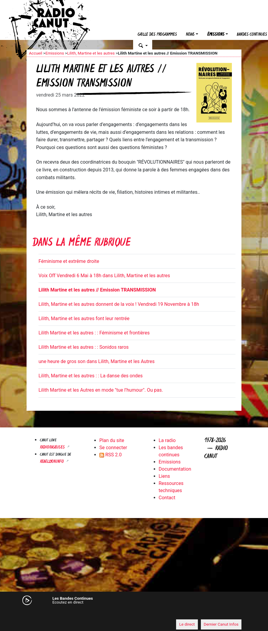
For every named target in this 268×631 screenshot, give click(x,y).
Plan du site (111, 440)
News (190, 34)
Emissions (54, 53)
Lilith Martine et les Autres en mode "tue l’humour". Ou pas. (100, 390)
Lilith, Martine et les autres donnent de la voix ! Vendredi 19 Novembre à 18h (118, 304)
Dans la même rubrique (81, 243)
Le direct (187, 624)
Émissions (215, 34)
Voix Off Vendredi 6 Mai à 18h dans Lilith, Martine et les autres (104, 275)
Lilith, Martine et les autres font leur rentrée (84, 318)
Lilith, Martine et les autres (91, 53)
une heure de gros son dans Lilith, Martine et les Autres (96, 361)
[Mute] (34, 613)
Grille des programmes (157, 34)
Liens (164, 476)
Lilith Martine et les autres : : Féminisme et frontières (94, 333)
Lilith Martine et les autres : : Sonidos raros (83, 347)
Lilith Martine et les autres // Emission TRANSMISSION (97, 290)
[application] (134, 613)
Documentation (175, 469)
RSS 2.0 (110, 455)
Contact (167, 497)
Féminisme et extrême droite (68, 261)
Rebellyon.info (52, 461)
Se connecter (113, 447)
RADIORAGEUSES (53, 447)
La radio (167, 440)
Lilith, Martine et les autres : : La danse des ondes (90, 376)
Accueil (35, 53)
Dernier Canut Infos (221, 624)
